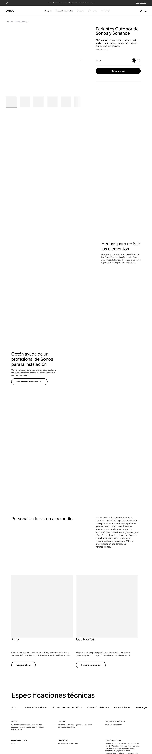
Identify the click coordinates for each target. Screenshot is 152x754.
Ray (122, 678)
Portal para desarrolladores (83, 667)
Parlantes (102, 666)
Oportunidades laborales (65, 674)
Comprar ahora (141, 3)
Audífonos (103, 662)
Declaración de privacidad (49, 742)
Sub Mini (124, 706)
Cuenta (14, 662)
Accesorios (103, 690)
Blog (57, 690)
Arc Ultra (124, 670)
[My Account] (141, 11)
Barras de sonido (105, 678)
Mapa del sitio (91, 742)
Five (122, 710)
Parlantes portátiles (106, 670)
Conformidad (78, 742)
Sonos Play (125, 662)
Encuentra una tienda (90, 496)
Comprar (9, 22)
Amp (122, 714)
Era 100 (124, 682)
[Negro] (134, 60)
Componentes (104, 686)
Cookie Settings (115, 742)
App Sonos (59, 694)
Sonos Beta (37, 662)
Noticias (58, 666)
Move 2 (123, 698)
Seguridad (103, 742)
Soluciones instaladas (85, 662)
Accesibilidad (65, 742)
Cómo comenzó (61, 686)
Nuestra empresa (62, 662)
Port (122, 717)
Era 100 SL (125, 686)
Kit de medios (60, 670)
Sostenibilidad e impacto (65, 682)
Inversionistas (60, 678)
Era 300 (124, 690)
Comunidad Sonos (18, 674)
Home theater (104, 674)
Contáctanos (16, 670)
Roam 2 (124, 694)
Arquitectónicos (21, 22)
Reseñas (58, 698)
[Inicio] (10, 11)
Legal (34, 742)
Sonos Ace (125, 666)
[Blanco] (138, 60)
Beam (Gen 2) (126, 674)
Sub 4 (123, 702)
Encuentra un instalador (29, 213)
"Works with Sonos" (84, 672)
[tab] (14, 538)
